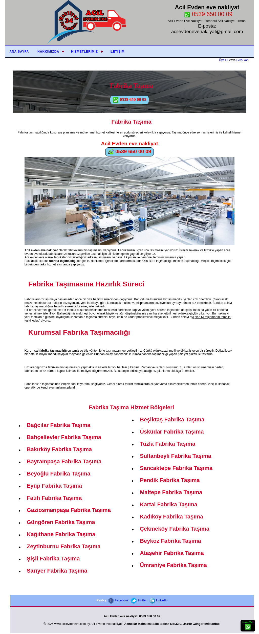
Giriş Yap (242, 60)
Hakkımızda (48, 51)
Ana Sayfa (19, 51)
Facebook (118, 600)
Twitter (138, 600)
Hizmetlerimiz (84, 51)
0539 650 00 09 (208, 14)
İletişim (117, 51)
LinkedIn (158, 600)
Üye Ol (223, 60)
